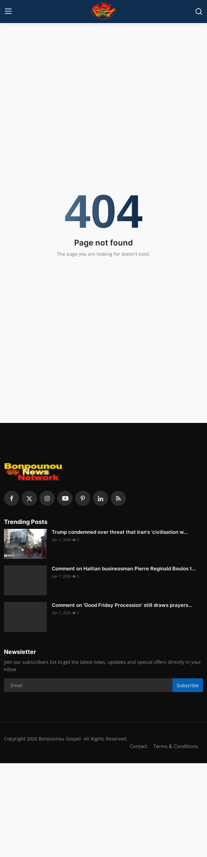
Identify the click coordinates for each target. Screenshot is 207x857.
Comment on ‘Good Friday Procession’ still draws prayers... (122, 605)
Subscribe (188, 685)
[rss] (118, 498)
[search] (199, 11)
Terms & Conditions (175, 746)
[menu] (8, 11)
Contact (138, 746)
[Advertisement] (103, 74)
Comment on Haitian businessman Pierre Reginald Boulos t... (124, 568)
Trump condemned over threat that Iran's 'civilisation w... (120, 532)
